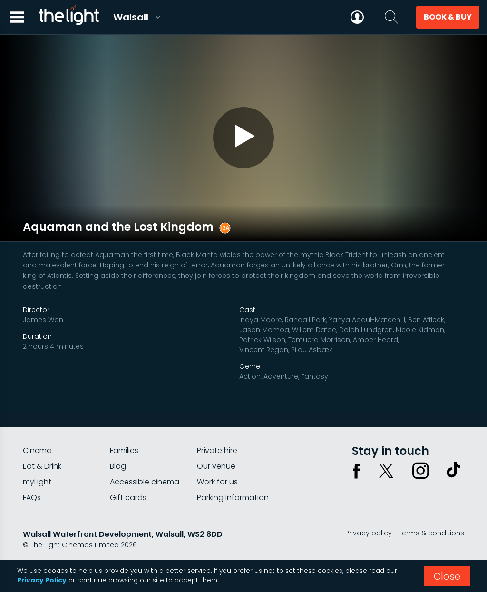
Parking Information (233, 493)
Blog (118, 462)
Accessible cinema (144, 478)
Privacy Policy (42, 580)
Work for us (217, 478)
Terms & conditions (431, 529)
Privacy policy (368, 529)
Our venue (216, 462)
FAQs (32, 493)
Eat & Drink (42, 462)
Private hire (217, 446)
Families (124, 446)
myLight (37, 478)
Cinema (37, 446)
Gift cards (128, 493)
